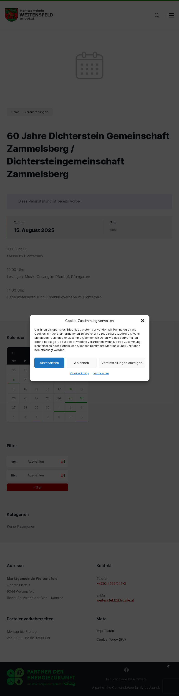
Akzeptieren (49, 362)
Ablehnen (81, 362)
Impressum (101, 373)
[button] (142, 321)
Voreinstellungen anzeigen (121, 362)
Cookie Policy (79, 373)
